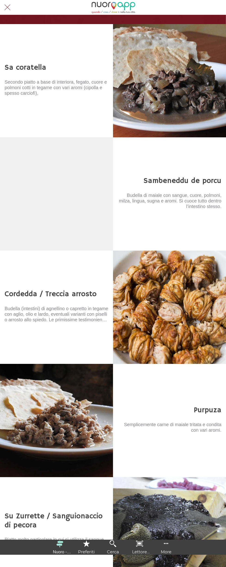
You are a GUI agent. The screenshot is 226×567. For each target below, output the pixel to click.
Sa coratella (25, 67)
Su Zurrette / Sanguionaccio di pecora (54, 521)
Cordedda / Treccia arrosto (51, 294)
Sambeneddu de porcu (182, 180)
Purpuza (207, 410)
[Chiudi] (7, 7)
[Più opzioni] (166, 547)
